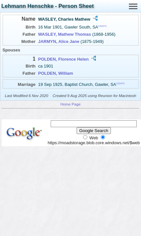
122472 (120, 83)
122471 (102, 26)
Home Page (71, 104)
